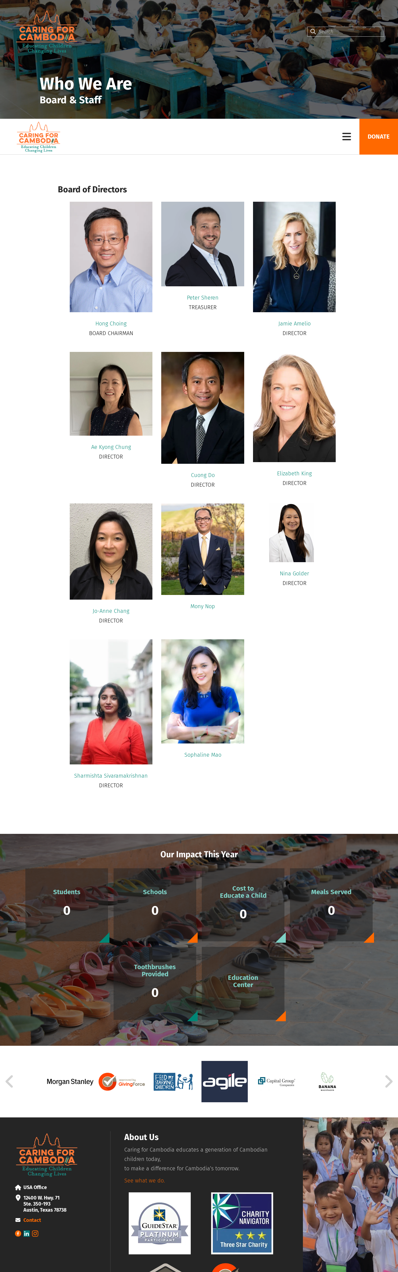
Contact (32, 1220)
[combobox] (345, 32)
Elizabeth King (294, 473)
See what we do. (144, 1180)
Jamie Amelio (294, 323)
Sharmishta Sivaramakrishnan (111, 775)
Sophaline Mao (202, 754)
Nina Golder (294, 573)
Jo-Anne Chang (111, 611)
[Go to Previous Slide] (9, 1081)
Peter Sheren (203, 297)
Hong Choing (111, 323)
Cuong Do (203, 475)
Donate (379, 136)
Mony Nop (202, 606)
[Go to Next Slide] (388, 1081)
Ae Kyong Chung (111, 447)
